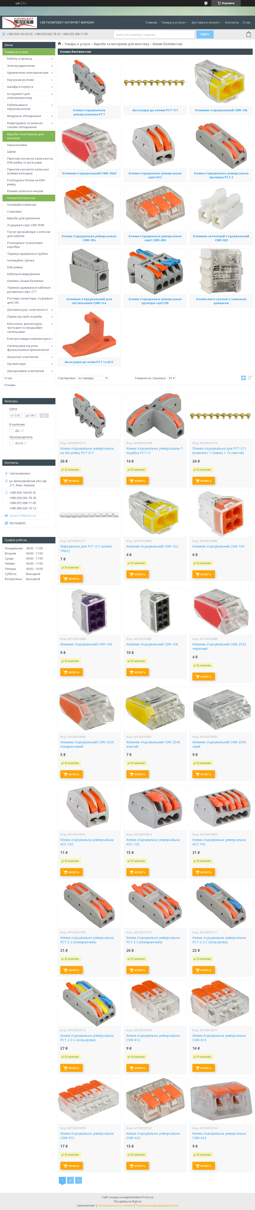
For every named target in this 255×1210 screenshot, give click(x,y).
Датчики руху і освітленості (27, 310)
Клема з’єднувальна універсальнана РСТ (89, 157)
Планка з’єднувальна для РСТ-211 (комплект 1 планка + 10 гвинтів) (219, 450)
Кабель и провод (19, 58)
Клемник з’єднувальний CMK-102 (152, 546)
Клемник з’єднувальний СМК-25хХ (89, 217)
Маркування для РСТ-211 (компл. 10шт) (86, 548)
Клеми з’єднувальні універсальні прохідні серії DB (155, 345)
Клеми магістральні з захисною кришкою (221, 345)
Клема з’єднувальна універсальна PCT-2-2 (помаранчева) (87, 940)
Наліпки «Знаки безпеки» (25, 281)
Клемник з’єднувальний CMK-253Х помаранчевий (87, 744)
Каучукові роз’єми (20, 80)
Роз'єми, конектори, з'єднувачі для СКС (30, 300)
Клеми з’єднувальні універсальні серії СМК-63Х (155, 282)
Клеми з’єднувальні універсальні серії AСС (155, 220)
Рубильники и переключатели (18, 107)
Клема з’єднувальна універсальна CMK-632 (219, 1135)
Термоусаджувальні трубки (27, 254)
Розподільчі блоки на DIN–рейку (26, 182)
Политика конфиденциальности (157, 1205)
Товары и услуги (173, 22)
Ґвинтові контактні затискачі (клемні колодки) (28, 171)
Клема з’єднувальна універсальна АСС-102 (87, 842)
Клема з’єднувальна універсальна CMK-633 (153, 1135)
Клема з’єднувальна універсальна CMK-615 (87, 1135)
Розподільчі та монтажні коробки (25, 245)
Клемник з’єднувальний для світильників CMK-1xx (89, 345)
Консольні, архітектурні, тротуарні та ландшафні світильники (24, 328)
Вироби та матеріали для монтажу (25, 136)
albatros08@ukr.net (22, 516)
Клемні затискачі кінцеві (25, 191)
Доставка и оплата (205, 22)
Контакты (232, 22)
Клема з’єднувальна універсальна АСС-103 (153, 842)
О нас (247, 22)
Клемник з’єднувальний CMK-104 (218, 546)
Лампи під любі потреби (24, 316)
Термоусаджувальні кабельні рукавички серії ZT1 (29, 289)
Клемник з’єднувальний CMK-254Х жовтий (153, 744)
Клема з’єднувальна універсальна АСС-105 (219, 842)
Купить (73, 481)
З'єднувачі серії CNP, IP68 (25, 225)
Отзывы (9, 385)
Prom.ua (147, 1197)
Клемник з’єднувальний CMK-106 (86, 644)
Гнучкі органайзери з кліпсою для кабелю (28, 234)
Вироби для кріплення (23, 218)
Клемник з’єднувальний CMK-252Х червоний (219, 646)
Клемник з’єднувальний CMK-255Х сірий (219, 744)
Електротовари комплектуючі (29, 339)
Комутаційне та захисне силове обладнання (24, 125)
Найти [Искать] (205, 34)
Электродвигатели (21, 66)
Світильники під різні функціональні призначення (28, 348)
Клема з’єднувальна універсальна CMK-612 (153, 1038)
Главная (151, 22)
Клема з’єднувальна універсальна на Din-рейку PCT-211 (87, 450)
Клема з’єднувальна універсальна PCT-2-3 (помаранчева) (153, 940)
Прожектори (16, 364)
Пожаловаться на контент (115, 1205)
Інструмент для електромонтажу (19, 96)
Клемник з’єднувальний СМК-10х (221, 155)
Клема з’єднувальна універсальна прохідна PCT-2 (221, 219)
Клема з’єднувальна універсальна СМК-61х (89, 282)
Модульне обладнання (24, 116)
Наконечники (17, 145)
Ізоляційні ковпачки (21, 204)
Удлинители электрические (28, 72)
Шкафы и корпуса (20, 87)
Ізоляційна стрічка (20, 260)
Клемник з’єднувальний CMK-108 (152, 644)
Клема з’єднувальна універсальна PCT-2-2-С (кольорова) (219, 940)
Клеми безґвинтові (21, 198)
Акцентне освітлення (22, 357)
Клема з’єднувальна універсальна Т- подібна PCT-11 (155, 450)
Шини (11, 151)
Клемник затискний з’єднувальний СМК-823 (221, 282)
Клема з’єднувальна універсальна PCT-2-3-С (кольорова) (87, 1038)
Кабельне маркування (23, 274)
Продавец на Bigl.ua (127, 1201)
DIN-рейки (15, 267)
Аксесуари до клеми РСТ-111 (155, 154)
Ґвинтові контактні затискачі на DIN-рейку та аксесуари (30, 160)
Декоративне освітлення (25, 371)
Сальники (14, 211)
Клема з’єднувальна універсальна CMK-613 (219, 1038)
